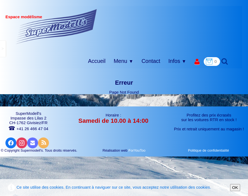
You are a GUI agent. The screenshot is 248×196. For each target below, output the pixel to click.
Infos (177, 61)
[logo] (56, 26)
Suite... (220, 187)
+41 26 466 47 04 (28, 128)
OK (235, 187)
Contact (151, 61)
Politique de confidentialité (209, 150)
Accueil (96, 61)
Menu (123, 61)
